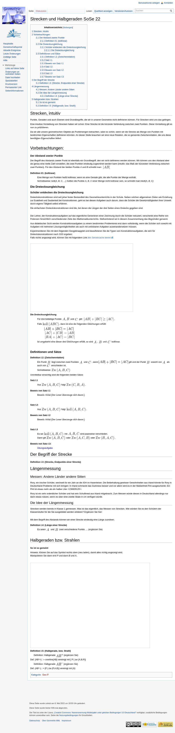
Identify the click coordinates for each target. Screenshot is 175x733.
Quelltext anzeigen (103, 11)
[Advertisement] (101, 691)
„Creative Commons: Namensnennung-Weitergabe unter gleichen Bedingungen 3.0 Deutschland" (95, 713)
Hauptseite (8, 43)
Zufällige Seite (9, 57)
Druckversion (11, 84)
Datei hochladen (12, 77)
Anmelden (168, 3)
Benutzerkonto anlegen (149, 3)
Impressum (66, 721)
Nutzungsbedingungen (68, 715)
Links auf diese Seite (14, 68)
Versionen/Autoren (123, 11)
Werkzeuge (10, 65)
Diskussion (41, 11)
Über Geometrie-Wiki (51, 721)
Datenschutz (34, 721)
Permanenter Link (13, 87)
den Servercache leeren (99, 237)
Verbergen (67, 27)
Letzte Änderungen (12, 54)
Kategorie (36, 674)
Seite (31, 11)
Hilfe (5, 60)
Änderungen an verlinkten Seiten (13, 73)
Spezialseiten (11, 81)
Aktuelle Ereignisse (12, 50)
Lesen (89, 11)
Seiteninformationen (14, 91)
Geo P (45, 674)
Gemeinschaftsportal (12, 47)
